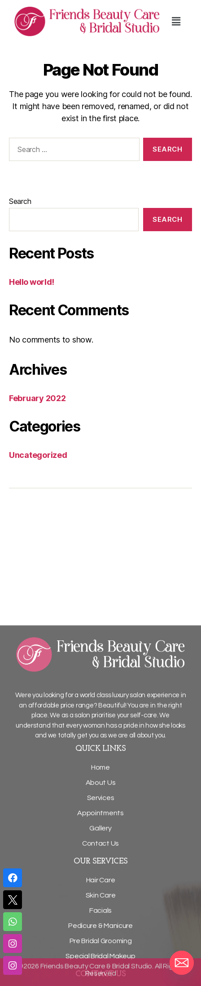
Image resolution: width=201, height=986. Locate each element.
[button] (176, 21)
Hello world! (31, 282)
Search (20, 201)
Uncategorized (38, 455)
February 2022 (37, 398)
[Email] (182, 963)
